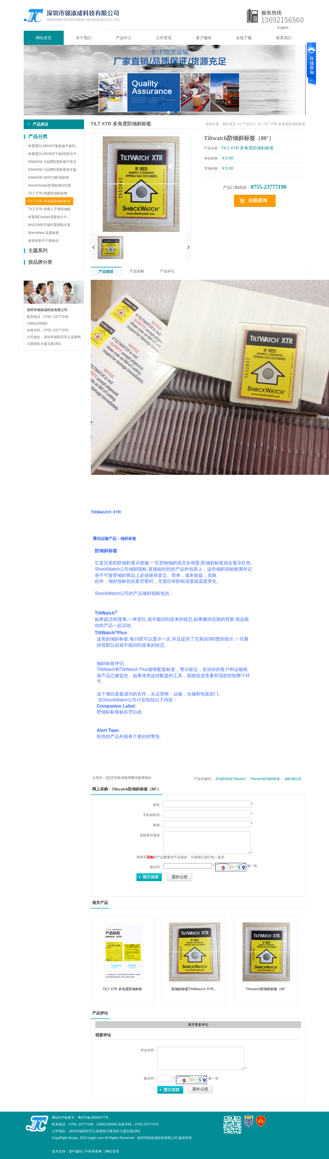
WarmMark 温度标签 (43, 233)
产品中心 (124, 38)
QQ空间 (112, 778)
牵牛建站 (75, 1151)
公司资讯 (164, 38)
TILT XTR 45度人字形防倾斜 (49, 209)
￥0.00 (227, 158)
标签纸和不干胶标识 (43, 241)
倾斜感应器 (292, 779)
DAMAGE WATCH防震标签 (48, 177)
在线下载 (244, 38)
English (282, 28)
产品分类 (37, 136)
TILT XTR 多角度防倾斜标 (122, 989)
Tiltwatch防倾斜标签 (265, 779)
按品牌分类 (40, 262)
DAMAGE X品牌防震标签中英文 (52, 162)
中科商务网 (93, 1151)
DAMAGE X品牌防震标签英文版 (52, 170)
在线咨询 (257, 200)
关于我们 (84, 38)
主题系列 (37, 250)
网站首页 (44, 38)
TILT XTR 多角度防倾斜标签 (49, 201)
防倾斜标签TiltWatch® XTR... (194, 989)
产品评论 (167, 271)
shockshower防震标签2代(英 (49, 185)
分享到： (99, 778)
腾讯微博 (138, 778)
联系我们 (284, 38)
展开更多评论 (198, 1025)
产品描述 (106, 271)
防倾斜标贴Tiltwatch (231, 779)
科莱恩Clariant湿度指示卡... (49, 217)
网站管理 (112, 1151)
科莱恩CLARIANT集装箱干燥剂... (53, 146)
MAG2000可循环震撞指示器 (49, 225)
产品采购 (136, 271)
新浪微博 (124, 778)
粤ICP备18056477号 (93, 1118)
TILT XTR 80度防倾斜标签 (48, 193)
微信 (148, 778)
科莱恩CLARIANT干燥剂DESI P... (53, 154)
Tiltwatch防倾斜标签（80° (266, 989)
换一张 (252, 866)
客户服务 (204, 38)
